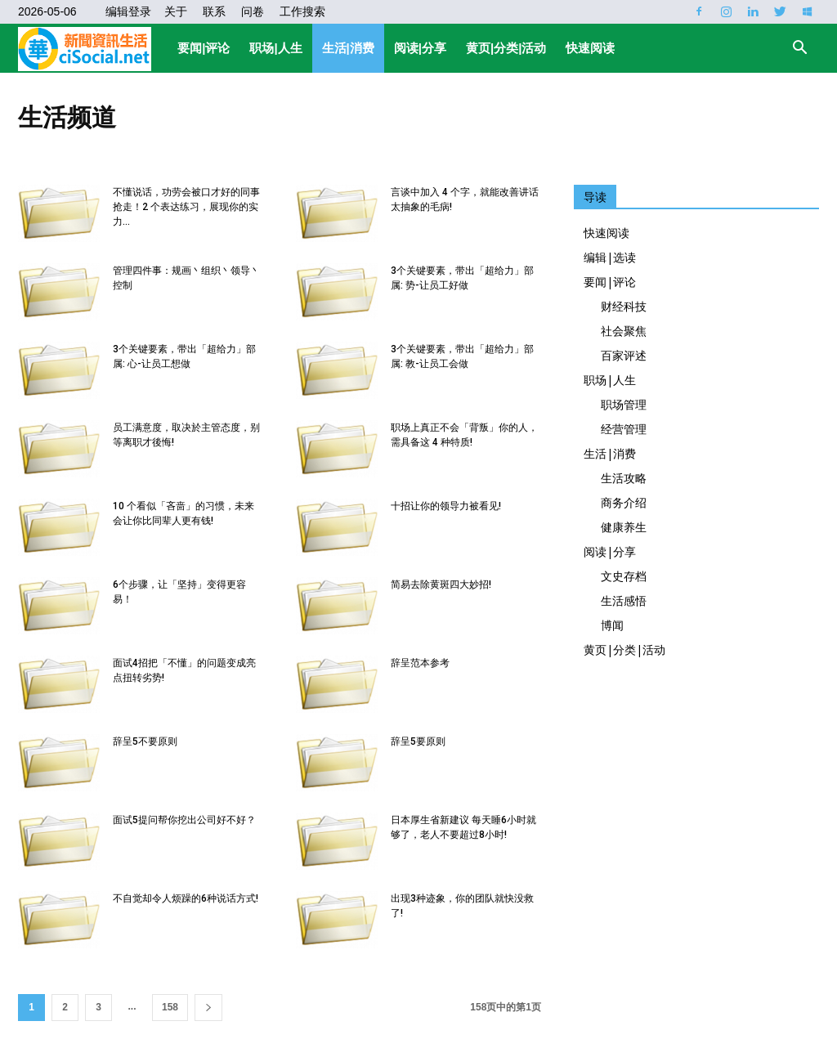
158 (170, 1007)
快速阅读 (590, 48)
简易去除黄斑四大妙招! (441, 584)
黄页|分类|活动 (506, 48)
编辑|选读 (610, 257)
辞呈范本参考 (420, 663)
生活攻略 (624, 478)
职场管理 (624, 404)
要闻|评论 (203, 48)
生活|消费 (348, 48)
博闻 (612, 625)
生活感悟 (624, 600)
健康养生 (624, 527)
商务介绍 (624, 502)
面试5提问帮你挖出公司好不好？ (184, 820)
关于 (175, 11)
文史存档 (624, 576)
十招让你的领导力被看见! (446, 506)
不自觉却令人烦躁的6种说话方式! (185, 898)
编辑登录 (128, 11)
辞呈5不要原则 (145, 741)
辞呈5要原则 (418, 741)
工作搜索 (302, 11)
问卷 (252, 11)
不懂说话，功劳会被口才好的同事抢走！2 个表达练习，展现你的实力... (186, 206)
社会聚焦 (624, 330)
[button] (799, 49)
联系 (214, 11)
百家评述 (624, 355)
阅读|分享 (420, 48)
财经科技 (624, 306)
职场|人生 (275, 48)
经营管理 (624, 429)
